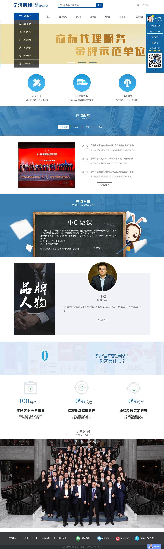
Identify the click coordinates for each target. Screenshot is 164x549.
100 (23, 401)
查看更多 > (104, 185)
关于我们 (140, 17)
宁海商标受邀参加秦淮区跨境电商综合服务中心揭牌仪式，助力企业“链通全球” (124, 172)
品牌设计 (27, 24)
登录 (138, 5)
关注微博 (124, 538)
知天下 (108, 17)
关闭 (154, 70)
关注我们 (145, 5)
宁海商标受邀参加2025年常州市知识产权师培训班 (112, 159)
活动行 (78, 17)
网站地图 (62, 538)
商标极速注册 (155, 31)
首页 (48, 17)
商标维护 (27, 48)
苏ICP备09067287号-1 (94, 547)
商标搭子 (123, 17)
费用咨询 (155, 37)
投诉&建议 (45, 538)
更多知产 (27, 63)
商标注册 (27, 40)
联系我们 (28, 538)
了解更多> (98, 248)
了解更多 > (102, 320)
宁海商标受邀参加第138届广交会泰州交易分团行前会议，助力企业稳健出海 (123, 145)
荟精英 (93, 17)
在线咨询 (105, 538)
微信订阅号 (86, 538)
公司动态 (63, 17)
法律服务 (27, 56)
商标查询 (27, 32)
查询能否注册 (155, 26)
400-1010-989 (147, 538)
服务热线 (155, 43)
